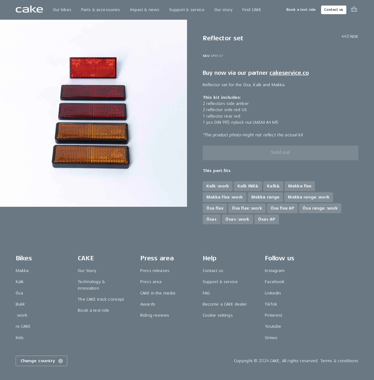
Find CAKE (251, 9)
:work (22, 315)
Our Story (87, 270)
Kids (20, 337)
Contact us (333, 10)
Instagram (274, 270)
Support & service (186, 9)
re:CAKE (23, 326)
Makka (22, 270)
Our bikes (62, 9)
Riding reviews (154, 315)
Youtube (273, 326)
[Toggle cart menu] (354, 10)
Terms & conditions (339, 360)
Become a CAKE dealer (225, 304)
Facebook (274, 281)
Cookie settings (218, 315)
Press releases (154, 270)
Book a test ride (301, 10)
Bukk (20, 304)
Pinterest (273, 315)
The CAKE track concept (101, 299)
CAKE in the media (157, 293)
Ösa (19, 293)
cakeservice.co (288, 73)
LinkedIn (273, 293)
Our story (223, 9)
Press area (150, 281)
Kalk (20, 281)
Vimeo (271, 337)
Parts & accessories (100, 9)
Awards (147, 304)
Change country (42, 361)
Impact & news (145, 9)
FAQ (206, 293)
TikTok (271, 304)
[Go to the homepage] (29, 10)
